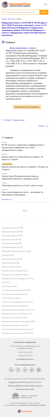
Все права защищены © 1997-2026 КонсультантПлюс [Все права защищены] (25, 379)
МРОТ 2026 (6, 282)
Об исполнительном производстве (15, 294)
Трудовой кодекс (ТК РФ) (11, 239)
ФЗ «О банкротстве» (9, 286)
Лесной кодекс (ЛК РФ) (10, 263)
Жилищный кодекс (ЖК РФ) (12, 232)
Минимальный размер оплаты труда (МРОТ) (18, 321)
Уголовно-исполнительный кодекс (15, 271)
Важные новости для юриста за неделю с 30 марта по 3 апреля (25, 168)
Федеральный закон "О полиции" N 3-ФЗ (17, 314)
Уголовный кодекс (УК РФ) (12, 243)
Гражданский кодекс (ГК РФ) (12, 228)
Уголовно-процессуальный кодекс (15, 274)
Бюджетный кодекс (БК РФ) (12, 247)
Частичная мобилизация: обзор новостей (17, 329)
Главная (4, 19)
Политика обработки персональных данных (25, 386)
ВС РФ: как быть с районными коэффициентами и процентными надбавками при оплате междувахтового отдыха (23, 147)
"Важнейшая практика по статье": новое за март (22, 185)
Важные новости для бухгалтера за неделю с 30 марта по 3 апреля (22, 158)
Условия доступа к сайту (25, 389)
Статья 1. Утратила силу (14, 120)
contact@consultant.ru (25, 359)
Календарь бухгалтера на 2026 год (15, 325)
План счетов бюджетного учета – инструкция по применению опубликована (22, 193)
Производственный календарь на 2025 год (18, 278)
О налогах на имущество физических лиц (17, 302)
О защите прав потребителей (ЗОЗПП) (16, 290)
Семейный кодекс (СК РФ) (11, 267)
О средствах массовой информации (15, 306)
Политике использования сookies (32, 405)
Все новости (6, 199)
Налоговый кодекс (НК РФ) (12, 235)
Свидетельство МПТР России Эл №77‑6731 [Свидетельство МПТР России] (25, 382)
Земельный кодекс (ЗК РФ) (12, 259)
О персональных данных (11, 298)
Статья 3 (41, 126)
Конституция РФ (8, 255)
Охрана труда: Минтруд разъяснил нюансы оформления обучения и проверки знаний (20, 177)
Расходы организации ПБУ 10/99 (14, 317)
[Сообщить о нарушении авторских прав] (25, 396)
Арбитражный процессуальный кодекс (16, 251)
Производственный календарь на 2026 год (18, 310)
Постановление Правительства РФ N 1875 (18, 333)
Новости (9, 137)
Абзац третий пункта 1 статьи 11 (23, 48)
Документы (11, 19)
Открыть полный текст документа (27, 107)
